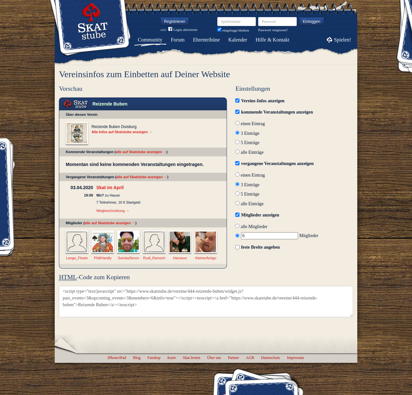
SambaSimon (128, 258)
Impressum (295, 357)
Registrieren (174, 21)
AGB (250, 357)
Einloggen (312, 21)
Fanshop (153, 357)
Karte (171, 357)
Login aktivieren (182, 29)
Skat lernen (191, 357)
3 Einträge (247, 133)
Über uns (214, 357)
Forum (178, 39)
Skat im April (110, 187)
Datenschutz (270, 357)
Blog (136, 357)
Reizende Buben (109, 103)
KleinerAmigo (205, 258)
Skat (75, 104)
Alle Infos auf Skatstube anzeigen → (121, 132)
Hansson (180, 258)
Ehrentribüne (206, 39)
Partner (233, 357)
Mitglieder (276, 235)
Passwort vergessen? (273, 30)
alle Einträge (249, 152)
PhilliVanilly (103, 258)
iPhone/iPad (117, 357)
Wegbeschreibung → (112, 211)
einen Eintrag (250, 123)
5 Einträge (247, 142)
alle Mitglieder (251, 226)
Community (150, 39)
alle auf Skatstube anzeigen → (141, 152)
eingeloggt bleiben (233, 30)
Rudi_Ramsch (154, 258)
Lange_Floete (77, 258)
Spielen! (342, 39)
